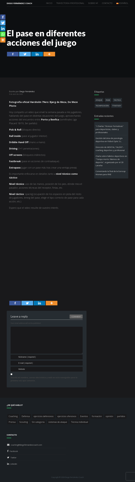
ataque (99, 100)
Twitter (13, 457)
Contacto (107, 3)
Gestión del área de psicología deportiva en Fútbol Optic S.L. (109, 140)
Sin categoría (38, 422)
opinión (109, 416)
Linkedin (13, 464)
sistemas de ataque (57, 422)
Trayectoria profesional (70, 3)
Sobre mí (93, 3)
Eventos (84, 416)
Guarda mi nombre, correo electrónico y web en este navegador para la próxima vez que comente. (44, 379)
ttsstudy (116, 106)
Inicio (49, 3)
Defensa (26, 416)
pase (108, 100)
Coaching (13, 416)
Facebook (14, 451)
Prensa (12, 422)
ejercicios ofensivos (66, 416)
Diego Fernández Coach (19, 3)
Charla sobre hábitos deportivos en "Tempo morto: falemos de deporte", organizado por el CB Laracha (111, 161)
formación (97, 416)
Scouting (23, 422)
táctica (117, 100)
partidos (121, 416)
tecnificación (102, 106)
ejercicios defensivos (44, 416)
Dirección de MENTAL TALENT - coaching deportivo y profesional (110, 149)
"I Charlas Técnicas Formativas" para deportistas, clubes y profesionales (109, 129)
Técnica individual (79, 422)
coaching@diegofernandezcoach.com (26, 445)
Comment (76, 317)
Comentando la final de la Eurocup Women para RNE (111, 173)
